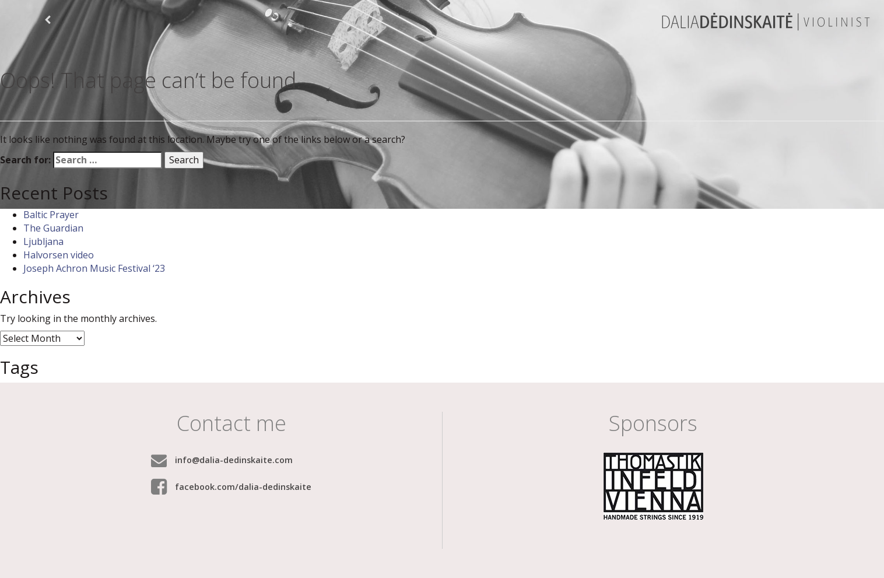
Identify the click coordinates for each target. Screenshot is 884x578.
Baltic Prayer (51, 214)
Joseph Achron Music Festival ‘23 (94, 268)
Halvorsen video (58, 254)
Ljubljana (43, 241)
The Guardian (53, 228)
